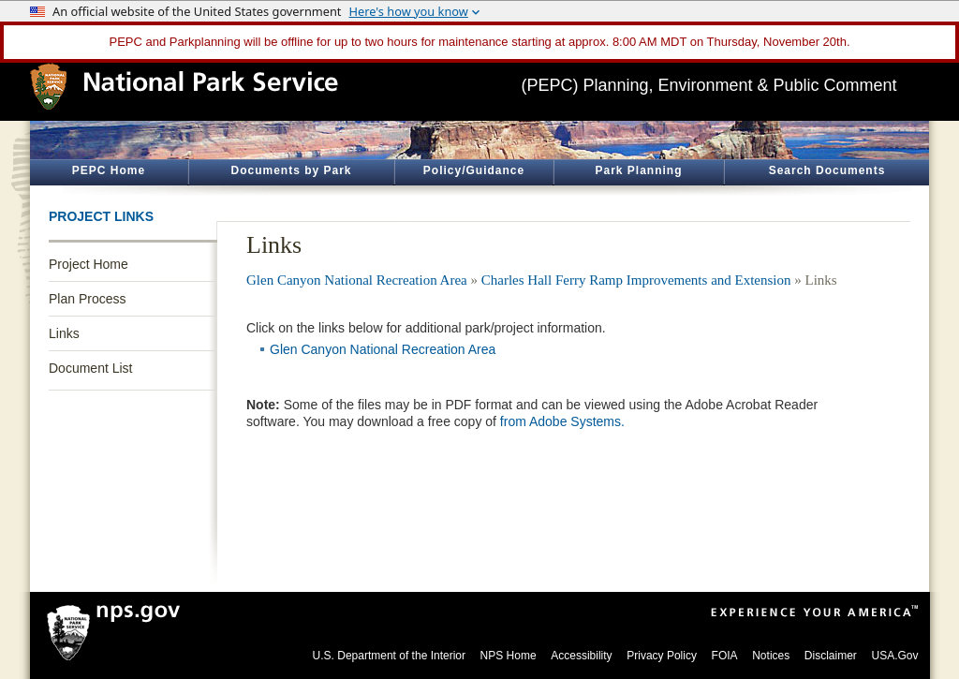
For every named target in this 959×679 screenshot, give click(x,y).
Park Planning (638, 170)
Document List (90, 368)
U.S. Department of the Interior (389, 655)
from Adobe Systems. (562, 421)
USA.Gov (894, 655)
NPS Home (508, 655)
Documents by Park (290, 170)
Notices (770, 655)
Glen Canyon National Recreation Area (356, 280)
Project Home (88, 264)
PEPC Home (108, 170)
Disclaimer (830, 655)
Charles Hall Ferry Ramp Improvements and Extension (636, 280)
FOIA (725, 655)
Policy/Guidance (473, 170)
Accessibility (581, 655)
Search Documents (827, 170)
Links (64, 333)
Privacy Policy (662, 655)
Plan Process (87, 298)
